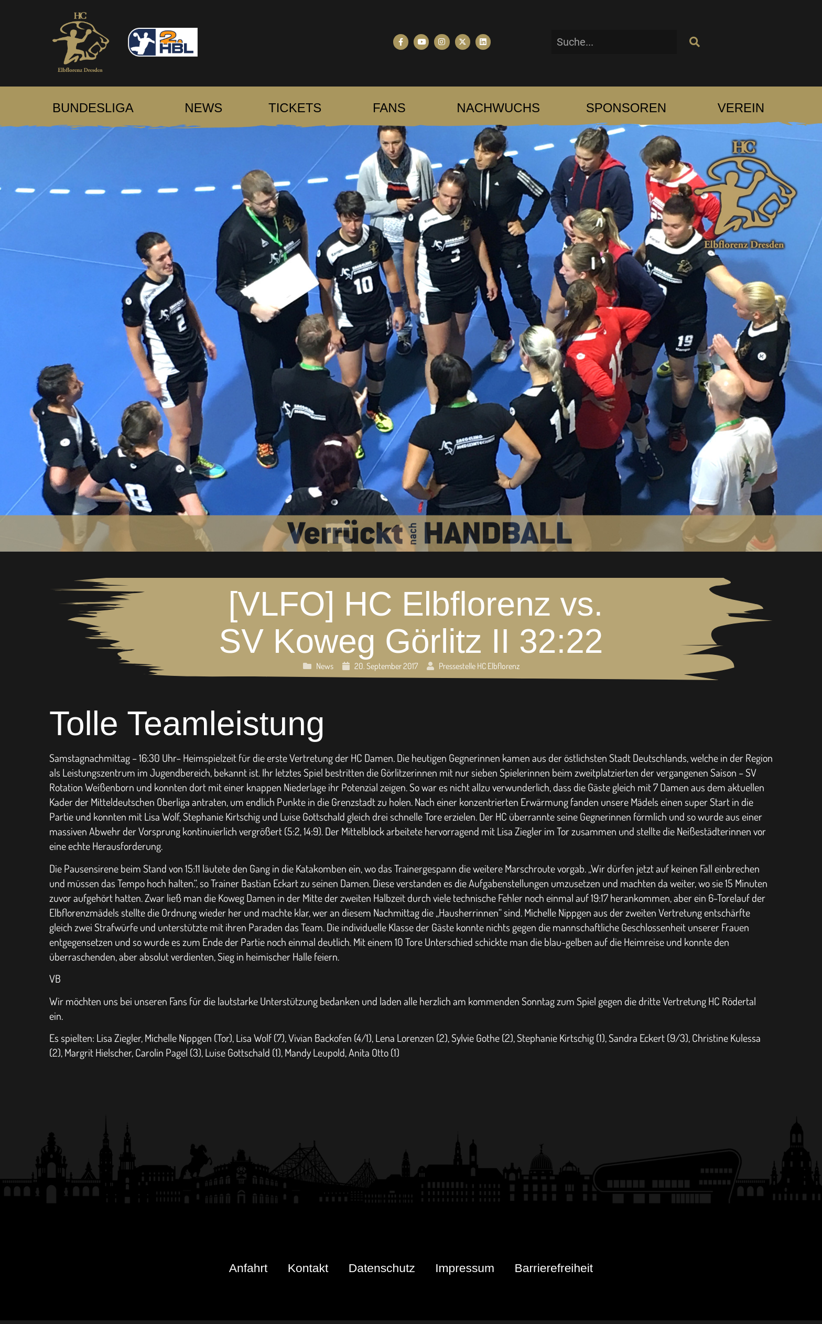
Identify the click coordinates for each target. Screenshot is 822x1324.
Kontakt (297, 1270)
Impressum (472, 1270)
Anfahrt (230, 1270)
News (324, 666)
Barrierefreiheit (571, 1270)
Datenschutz (380, 1270)
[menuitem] (93, 108)
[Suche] (693, 42)
